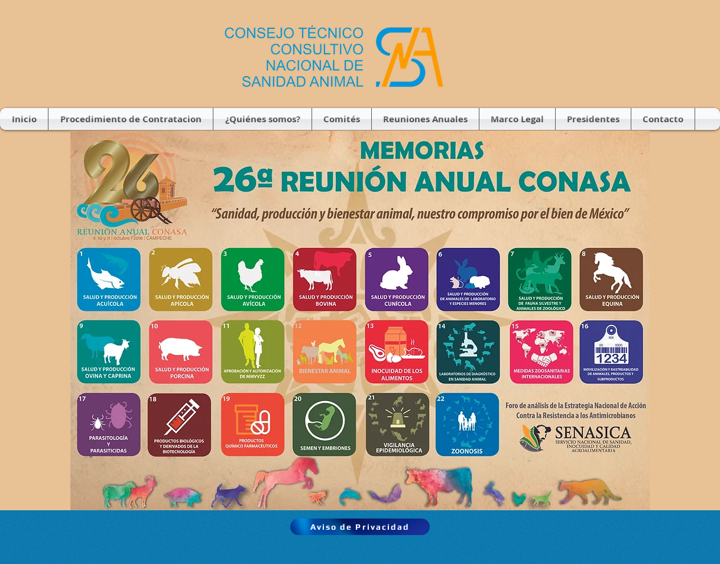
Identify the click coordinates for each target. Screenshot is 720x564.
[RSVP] (250, 353)
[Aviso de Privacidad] (360, 527)
